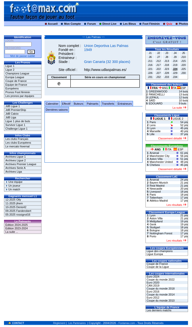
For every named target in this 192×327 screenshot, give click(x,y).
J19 (175, 64)
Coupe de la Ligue (157, 266)
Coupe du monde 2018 (160, 288)
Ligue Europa (154, 254)
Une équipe (14, 181)
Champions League (17, 73)
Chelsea (155, 164)
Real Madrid (157, 185)
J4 (175, 52)
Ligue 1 (10, 65)
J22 (158, 68)
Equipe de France (16, 84)
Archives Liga (14, 171)
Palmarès (92, 103)
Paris (153, 122)
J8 (166, 56)
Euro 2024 (152, 276)
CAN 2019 (152, 285)
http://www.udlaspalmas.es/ (105, 70)
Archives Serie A (16, 167)
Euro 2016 (152, 291)
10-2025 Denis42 (16, 207)
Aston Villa (156, 158)
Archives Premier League (21, 164)
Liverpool (155, 191)
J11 (150, 60)
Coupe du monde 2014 (160, 294)
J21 (150, 68)
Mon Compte (72, 23)
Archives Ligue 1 (16, 156)
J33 (166, 76)
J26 (150, 72)
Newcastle (156, 188)
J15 (183, 60)
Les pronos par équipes (20, 95)
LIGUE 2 (175, 118)
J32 (158, 76)
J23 (166, 68)
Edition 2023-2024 (17, 228)
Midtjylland (156, 221)
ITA (173, 87)
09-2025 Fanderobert (18, 210)
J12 (158, 60)
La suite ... (12, 231)
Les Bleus (129, 23)
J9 (175, 56)
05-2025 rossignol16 (18, 214)
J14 (175, 60)
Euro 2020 (152, 282)
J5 (183, 52)
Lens (153, 125)
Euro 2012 (152, 297)
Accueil (53, 23)
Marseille (155, 131)
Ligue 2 (10, 69)
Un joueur (13, 185)
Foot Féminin (151, 23)
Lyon (152, 128)
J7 (158, 56)
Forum (91, 23)
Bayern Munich (159, 182)
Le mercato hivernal (18, 146)
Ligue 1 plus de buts (18, 121)
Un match (13, 189)
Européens (12, 88)
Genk (153, 224)
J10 (183, 56)
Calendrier (52, 103)
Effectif (66, 103)
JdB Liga (11, 117)
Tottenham (156, 197)
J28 (166, 72)
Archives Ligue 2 (16, 160)
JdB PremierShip (16, 109)
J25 (183, 68)
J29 (175, 72)
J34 (175, 76)
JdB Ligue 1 (13, 106)
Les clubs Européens (18, 142)
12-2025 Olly (13, 199)
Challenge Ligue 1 (17, 128)
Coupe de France (16, 80)
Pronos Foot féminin (18, 92)
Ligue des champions (159, 251)
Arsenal (154, 152)
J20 (183, 64)
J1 (150, 52)
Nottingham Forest (161, 233)
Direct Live (109, 23)
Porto (153, 236)
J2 (158, 52)
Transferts (108, 103)
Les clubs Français (17, 138)
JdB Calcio (12, 113)
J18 (166, 64)
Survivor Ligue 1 (16, 124)
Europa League (15, 77)
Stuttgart (155, 227)
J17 (158, 64)
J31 (150, 76)
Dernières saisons (57, 109)
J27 (158, 72)
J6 (150, 56)
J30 (183, 72)
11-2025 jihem (14, 203)
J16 (150, 64)
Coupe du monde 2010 (160, 300)
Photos (183, 23)
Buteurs (78, 103)
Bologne (155, 230)
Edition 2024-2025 (17, 224)
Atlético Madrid (159, 200)
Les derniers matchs (158, 310)
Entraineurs (125, 103)
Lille (152, 134)
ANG (163, 87)
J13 (166, 60)
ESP (181, 87)
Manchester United (161, 161)
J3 (166, 52)
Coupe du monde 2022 (160, 279)
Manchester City (159, 155)
